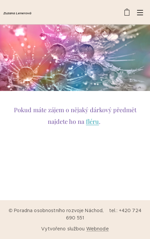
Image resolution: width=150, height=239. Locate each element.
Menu (140, 12)
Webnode (97, 229)
